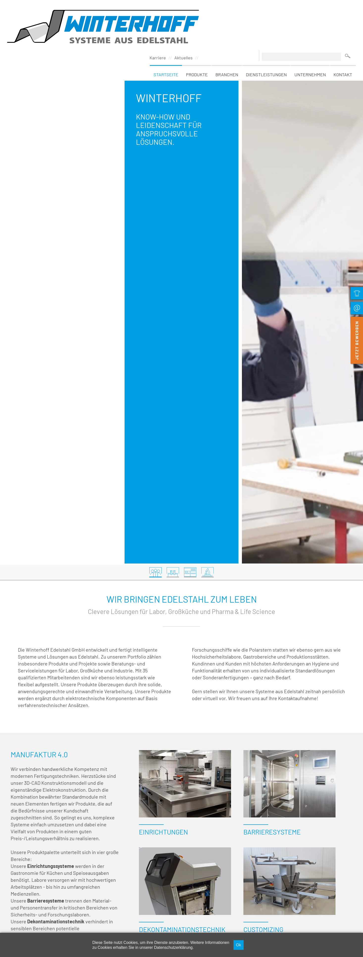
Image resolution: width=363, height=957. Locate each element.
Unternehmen (310, 28)
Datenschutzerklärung (173, 947)
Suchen (347, 9)
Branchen (226, 28)
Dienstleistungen (266, 28)
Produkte (197, 28)
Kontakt (343, 28)
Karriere (158, 11)
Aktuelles (183, 11)
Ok (238, 945)
